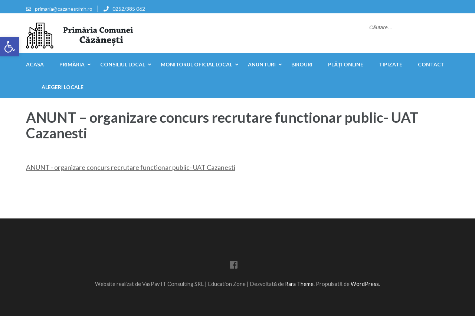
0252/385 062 (128, 9)
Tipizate (390, 64)
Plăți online (345, 64)
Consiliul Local (122, 64)
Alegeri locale (62, 87)
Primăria (72, 64)
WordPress (365, 284)
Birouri (301, 64)
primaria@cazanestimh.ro (63, 9)
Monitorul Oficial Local (196, 64)
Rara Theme (299, 284)
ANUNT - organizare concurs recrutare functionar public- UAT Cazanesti (130, 167)
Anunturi (262, 64)
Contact (431, 64)
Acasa (35, 64)
